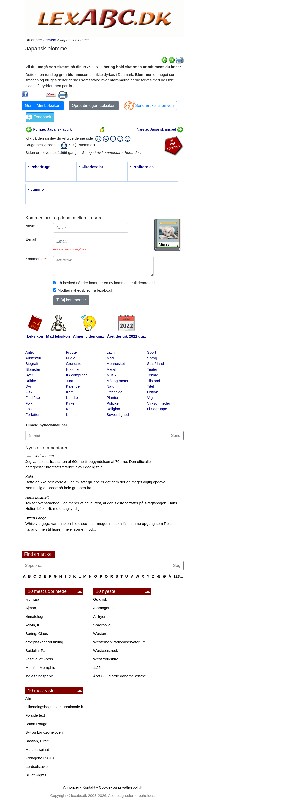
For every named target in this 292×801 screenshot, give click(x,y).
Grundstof (74, 363)
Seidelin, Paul (36, 650)
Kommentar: (36, 259)
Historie (72, 369)
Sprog (152, 358)
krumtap (32, 599)
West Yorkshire (105, 659)
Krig (69, 409)
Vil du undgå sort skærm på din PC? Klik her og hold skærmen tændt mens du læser (103, 67)
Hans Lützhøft (37, 497)
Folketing (33, 409)
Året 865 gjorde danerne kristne (119, 676)
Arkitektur (33, 358)
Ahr (28, 698)
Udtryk (152, 392)
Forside (49, 40)
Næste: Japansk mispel (160, 129)
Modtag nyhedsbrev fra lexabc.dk (85, 290)
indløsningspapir (39, 676)
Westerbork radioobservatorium (119, 642)
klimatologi (34, 616)
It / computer (76, 375)
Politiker (113, 403)
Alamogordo (103, 608)
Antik (29, 352)
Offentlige (115, 392)
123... (178, 576)
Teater (152, 369)
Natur (111, 386)
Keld (29, 476)
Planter (113, 397)
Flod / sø (32, 397)
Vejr (150, 397)
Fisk (28, 392)
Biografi (31, 363)
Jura (69, 381)
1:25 (97, 667)
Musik (111, 375)
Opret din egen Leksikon (93, 105)
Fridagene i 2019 (39, 758)
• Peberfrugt (39, 167)
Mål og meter (118, 381)
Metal (111, 369)
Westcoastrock (105, 650)
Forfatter (32, 414)
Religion (113, 409)
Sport (151, 352)
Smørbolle (101, 625)
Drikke (30, 381)
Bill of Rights (35, 775)
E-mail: (32, 239)
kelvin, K (32, 625)
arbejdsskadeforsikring (44, 642)
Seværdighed (118, 414)
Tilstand (153, 381)
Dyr (28, 386)
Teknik (152, 375)
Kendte (72, 397)
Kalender (73, 386)
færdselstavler (37, 766)
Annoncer (71, 787)
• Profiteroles (142, 167)
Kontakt (88, 787)
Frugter (72, 352)
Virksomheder (158, 403)
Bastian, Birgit (37, 741)
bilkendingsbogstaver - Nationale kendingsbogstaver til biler (56, 707)
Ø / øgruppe (157, 409)
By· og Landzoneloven (44, 732)
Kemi (70, 392)
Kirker (71, 403)
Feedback (42, 117)
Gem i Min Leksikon (42, 105)
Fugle (70, 358)
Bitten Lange (35, 518)
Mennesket (116, 363)
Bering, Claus (36, 633)
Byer (29, 375)
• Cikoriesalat (91, 167)
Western (100, 633)
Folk (28, 403)
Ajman (30, 608)
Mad (110, 358)
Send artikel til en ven (154, 105)
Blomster (32, 369)
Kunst (70, 414)
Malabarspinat (37, 749)
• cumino (36, 189)
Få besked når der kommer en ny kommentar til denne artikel (108, 283)
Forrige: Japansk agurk (49, 129)
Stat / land (155, 363)
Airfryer (99, 616)
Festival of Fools (39, 659)
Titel (150, 386)
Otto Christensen (39, 456)
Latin (111, 352)
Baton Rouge (36, 724)
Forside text (35, 715)
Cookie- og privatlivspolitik (120, 787)
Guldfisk (100, 599)
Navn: (31, 226)
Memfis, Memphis (40, 667)
